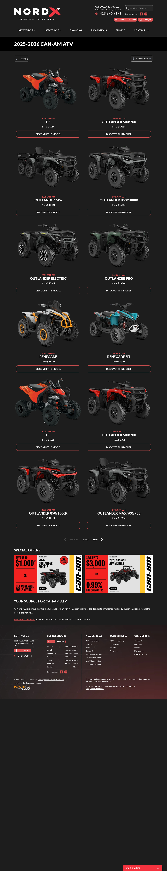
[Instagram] (146, 14)
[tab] (51, 641)
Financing (76, 30)
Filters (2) (21, 58)
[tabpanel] (62, 657)
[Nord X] (37, 13)
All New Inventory (92, 641)
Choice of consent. (97, 689)
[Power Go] (39, 687)
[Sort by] (142, 59)
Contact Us (141, 30)
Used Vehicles (52, 30)
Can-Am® (89, 651)
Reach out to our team (24, 619)
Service (120, 30)
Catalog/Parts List (140, 654)
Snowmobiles (115, 644)
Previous (70, 539)
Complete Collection (93, 664)
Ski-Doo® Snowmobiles (94, 658)
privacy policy (120, 686)
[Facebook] (141, 14)
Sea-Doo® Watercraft (94, 654)
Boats (88, 648)
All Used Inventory (117, 641)
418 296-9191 (108, 13)
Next (98, 539)
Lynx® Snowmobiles (93, 661)
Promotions (99, 30)
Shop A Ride (29, 683)
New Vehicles (26, 30)
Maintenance (139, 651)
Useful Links (142, 635)
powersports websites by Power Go (51, 680)
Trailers (89, 644)
